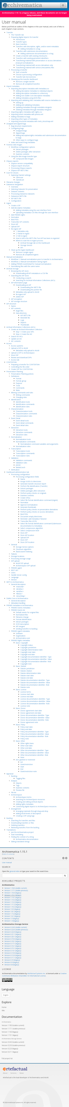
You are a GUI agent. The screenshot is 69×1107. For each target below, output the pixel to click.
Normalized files (22, 615)
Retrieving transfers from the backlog (25, 827)
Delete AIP (20, 297)
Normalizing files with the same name (25, 266)
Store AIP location (27, 535)
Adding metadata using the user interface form (33, 210)
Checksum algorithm (23, 549)
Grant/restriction (26, 764)
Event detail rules (22, 425)
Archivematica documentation (27, 839)
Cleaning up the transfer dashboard (24, 79)
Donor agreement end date (30, 713)
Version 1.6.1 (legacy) (12, 916)
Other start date (26, 746)
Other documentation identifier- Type (34, 750)
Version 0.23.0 (13, 1045)
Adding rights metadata (24, 804)
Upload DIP (15, 226)
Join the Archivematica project (22, 832)
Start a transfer (21, 72)
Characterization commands (26, 413)
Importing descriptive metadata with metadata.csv (30, 88)
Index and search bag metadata (23, 142)
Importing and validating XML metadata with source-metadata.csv (36, 100)
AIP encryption (16, 299)
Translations (11, 830)
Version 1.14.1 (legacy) (12, 897)
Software (19, 633)
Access (9, 343)
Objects (23, 322)
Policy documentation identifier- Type (34, 732)
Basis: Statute (21, 666)
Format (18, 378)
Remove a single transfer (25, 81)
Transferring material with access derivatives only (34, 65)
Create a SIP (15, 205)
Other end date (26, 748)
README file (25, 318)
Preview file (20, 790)
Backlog (14, 776)
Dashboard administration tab (17, 472)
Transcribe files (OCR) (28, 521)
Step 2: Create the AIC (24, 334)
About (5, 1073)
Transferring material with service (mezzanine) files (35, 67)
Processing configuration (20, 474)
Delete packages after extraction (28, 152)
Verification (15, 470)
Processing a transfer (19, 70)
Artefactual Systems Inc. (36, 973)
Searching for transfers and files (23, 820)
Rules (18, 390)
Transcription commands (25, 453)
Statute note (25, 687)
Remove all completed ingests (27, 254)
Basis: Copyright (22, 643)
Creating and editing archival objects (29, 802)
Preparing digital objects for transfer (24, 37)
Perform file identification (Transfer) (33, 486)
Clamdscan (20, 180)
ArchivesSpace (16, 795)
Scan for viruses (12, 173)
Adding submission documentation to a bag (36, 53)
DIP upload (15, 561)
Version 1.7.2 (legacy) (12, 914)
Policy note (24, 739)
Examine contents (22, 154)
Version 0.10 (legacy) (12, 960)
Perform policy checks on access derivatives (37, 512)
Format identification (23, 619)
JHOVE (18, 465)
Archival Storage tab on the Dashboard (35, 243)
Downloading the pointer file (31, 290)
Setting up (19, 102)
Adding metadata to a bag (30, 49)
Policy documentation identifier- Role (34, 736)
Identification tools (23, 402)
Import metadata (12, 86)
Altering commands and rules (22, 392)
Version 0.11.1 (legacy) (12, 958)
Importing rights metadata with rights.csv (26, 112)
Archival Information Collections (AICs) (20, 327)
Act (21, 762)
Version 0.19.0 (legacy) (12, 939)
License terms (25, 692)
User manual (7, 862)
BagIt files (19, 311)
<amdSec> (20, 591)
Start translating (17, 834)
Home (4, 1007)
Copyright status (26, 645)
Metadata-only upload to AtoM (27, 292)
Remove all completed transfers (28, 84)
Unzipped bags (21, 131)
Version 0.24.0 (13, 1042)
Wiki (3, 1010)
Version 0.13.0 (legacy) (12, 953)
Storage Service (26, 245)
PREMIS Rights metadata (20, 640)
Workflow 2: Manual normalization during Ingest (29, 261)
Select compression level (29, 530)
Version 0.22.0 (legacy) (12, 932)
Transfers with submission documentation (32, 51)
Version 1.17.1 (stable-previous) (16, 890)
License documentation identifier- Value (35, 701)
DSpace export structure (20, 166)
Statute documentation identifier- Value (35, 682)
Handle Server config (19, 575)
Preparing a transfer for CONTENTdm (25, 364)
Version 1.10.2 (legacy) (12, 907)
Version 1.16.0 (10, 1032)
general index (15, 871)
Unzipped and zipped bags (16, 124)
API (21, 247)
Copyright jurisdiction (28, 647)
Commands (20, 388)
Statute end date (26, 678)
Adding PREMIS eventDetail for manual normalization (31, 264)
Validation (14, 458)
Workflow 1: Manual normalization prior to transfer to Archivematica (37, 259)
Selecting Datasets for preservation (24, 189)
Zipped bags (20, 133)
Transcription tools (23, 451)
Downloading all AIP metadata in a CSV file (32, 273)
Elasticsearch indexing (24, 551)
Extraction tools (22, 430)
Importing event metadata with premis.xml (27, 114)
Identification (16, 399)
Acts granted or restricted (25, 760)
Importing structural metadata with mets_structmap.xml (32, 121)
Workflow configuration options (23, 147)
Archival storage (12, 269)
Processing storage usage (21, 558)
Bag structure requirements (21, 126)
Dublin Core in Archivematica (17, 598)
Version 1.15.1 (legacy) (12, 895)
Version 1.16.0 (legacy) (12, 893)
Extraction (15, 428)
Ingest (8, 203)
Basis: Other (20, 741)
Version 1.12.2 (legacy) (12, 902)
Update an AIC (16, 339)
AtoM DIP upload (22, 563)
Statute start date (27, 675)
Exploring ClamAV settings (21, 175)
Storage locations (17, 556)
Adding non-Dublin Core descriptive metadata (33, 95)
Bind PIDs (15, 219)
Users (13, 573)
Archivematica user (23, 638)
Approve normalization (29, 505)
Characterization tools (24, 411)
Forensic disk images (14, 145)
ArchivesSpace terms (23, 797)
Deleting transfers (18, 825)
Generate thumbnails (28, 507)
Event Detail (15, 418)
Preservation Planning (14, 371)
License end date (26, 696)
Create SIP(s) (25, 498)
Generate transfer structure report (33, 484)
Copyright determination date (31, 650)
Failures (14, 554)
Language (15, 577)
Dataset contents (17, 191)
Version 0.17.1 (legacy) (12, 943)
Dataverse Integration (14, 184)
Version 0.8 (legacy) (11, 965)
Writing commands (23, 395)
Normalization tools (23, 439)
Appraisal (9, 774)
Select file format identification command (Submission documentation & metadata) (40, 524)
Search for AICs (17, 336)
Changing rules (21, 397)
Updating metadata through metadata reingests (34, 107)
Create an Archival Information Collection (26, 329)
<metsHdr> (20, 587)
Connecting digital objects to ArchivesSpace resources (36, 806)
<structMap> (20, 596)
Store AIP (14, 224)
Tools (18, 385)
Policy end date (26, 729)
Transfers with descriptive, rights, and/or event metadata (37, 46)
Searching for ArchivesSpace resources (30, 799)
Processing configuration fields (27, 477)
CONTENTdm (11, 362)
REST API (14, 570)
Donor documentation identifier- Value (34, 717)
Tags (17, 785)
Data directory (21, 313)
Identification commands (25, 404)
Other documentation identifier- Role (34, 755)
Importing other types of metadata (24, 119)
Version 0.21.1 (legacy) (12, 934)
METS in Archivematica (15, 582)
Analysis (14, 781)
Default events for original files (27, 612)
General (14, 544)
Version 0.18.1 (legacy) (12, 941)
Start (22, 767)
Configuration (16, 201)
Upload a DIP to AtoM (19, 348)
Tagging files (20, 778)
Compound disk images (24, 159)
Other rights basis (27, 743)
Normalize (15, 217)
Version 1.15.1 (10, 1035)
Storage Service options (25, 547)
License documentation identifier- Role (35, 703)
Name (13, 306)
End (21, 769)
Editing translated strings (20, 841)
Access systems (17, 346)
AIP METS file (16, 198)
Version (14, 580)
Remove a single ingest (24, 252)
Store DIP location (27, 542)
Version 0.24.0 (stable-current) (15, 927)
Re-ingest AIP (16, 229)
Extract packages (22, 149)
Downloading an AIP (23, 285)
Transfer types (21, 42)
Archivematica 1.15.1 (14, 851)
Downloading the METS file (30, 287)
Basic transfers (21, 44)
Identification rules (23, 406)
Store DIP (14, 355)
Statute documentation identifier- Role (34, 685)
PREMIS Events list (18, 610)
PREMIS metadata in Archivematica (19, 605)
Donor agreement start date (31, 710)
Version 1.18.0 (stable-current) (15, 888)
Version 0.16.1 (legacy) (12, 946)
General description (18, 584)
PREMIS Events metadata (20, 608)
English (5, 995)
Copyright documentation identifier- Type (35, 657)
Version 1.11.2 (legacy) (12, 904)
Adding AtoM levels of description (28, 813)
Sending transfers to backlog (26, 629)
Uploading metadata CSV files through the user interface (37, 212)
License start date (27, 694)
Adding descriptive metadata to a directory (32, 93)
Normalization (16, 437)
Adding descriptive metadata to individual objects (34, 91)
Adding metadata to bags (20, 117)
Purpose (19, 383)
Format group (21, 381)
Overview (14, 187)
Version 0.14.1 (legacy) (12, 951)
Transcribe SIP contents (20, 222)
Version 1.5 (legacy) (11, 918)
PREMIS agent (16, 568)
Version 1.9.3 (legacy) (12, 909)
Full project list (7, 1058)
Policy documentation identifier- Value (34, 734)
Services (13, 1073)
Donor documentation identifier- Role (34, 720)
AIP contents (16, 308)
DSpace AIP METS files (19, 170)
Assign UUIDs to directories (30, 481)
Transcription (16, 449)
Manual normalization (14, 257)
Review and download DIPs (21, 357)
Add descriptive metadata (20, 208)
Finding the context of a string (22, 837)
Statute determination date (30, 673)
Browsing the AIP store (20, 271)
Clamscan (19, 177)
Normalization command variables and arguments (39, 444)
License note (25, 706)
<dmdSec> (20, 589)
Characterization (17, 409)
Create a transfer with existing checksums (31, 56)
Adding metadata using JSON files (28, 98)
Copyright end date (27, 654)
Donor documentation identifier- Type (34, 715)
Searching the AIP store (20, 276)
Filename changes (13, 182)
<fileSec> (19, 594)
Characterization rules (24, 416)
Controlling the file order (20, 367)
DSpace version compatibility (22, 163)
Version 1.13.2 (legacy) (12, 900)
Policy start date (26, 727)
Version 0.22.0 (10, 1048)
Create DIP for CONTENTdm (22, 369)
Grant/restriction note (28, 771)
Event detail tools (22, 421)
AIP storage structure (19, 301)
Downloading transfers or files (22, 823)
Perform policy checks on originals (33, 493)
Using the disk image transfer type (24, 156)
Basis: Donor (21, 708)
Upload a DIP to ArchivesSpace (22, 353)
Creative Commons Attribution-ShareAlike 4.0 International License (34, 974)
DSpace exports (12, 161)
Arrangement (16, 809)
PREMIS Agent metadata (20, 631)
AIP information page (19, 283)
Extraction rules (21, 435)
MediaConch (20, 467)
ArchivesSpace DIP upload (25, 565)
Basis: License (21, 689)
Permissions (20, 39)
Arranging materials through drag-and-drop (32, 811)
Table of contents (8, 854)
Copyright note (26, 664)
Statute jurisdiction (27, 668)
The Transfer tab (17, 35)
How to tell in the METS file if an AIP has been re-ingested (37, 238)
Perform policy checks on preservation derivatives (39, 509)
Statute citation (26, 671)
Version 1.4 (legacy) (11, 921)
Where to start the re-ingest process (29, 240)
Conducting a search (23, 278)
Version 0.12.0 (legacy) (12, 955)
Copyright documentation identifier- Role (35, 661)
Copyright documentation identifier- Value (36, 659)
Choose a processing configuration (29, 74)
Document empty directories (31, 516)
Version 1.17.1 (13, 1028)
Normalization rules (23, 446)
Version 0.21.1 (10, 1052)
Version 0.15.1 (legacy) (12, 948)
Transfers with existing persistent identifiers (32, 58)
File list (13, 792)
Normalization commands (25, 442)
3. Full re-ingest (21, 236)
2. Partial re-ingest (22, 233)
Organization (20, 636)
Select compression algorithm (31, 528)
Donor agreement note (29, 722)
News (21, 1073)
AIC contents (16, 341)
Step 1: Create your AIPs (25, 332)
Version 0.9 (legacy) (11, 962)
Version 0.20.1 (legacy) (12, 936)
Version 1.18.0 (13, 1025)
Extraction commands (24, 432)
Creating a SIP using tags (25, 816)
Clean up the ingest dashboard (22, 250)
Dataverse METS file (18, 196)
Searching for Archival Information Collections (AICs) (35, 280)
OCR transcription (22, 624)
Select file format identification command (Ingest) (39, 500)
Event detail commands (24, 423)
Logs (22, 320)
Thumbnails (24, 325)
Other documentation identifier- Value (34, 753)
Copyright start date (27, 652)
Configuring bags (17, 128)
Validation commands (24, 460)
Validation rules (21, 463)
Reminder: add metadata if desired (33, 519)
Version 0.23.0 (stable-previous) (16, 929)
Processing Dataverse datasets (23, 194)
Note (22, 757)
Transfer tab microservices (26, 77)
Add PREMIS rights (18, 215)
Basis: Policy (20, 725)
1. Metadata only (22, 231)
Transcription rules (23, 456)
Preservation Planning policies (22, 374)
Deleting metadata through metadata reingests (33, 110)
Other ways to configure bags (27, 140)
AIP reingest (20, 626)
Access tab (15, 360)
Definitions (15, 376)
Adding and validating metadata (28, 105)
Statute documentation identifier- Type (35, 680)
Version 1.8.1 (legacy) (12, 911)
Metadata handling (18, 603)
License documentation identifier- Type (35, 699)
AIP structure (11, 304)
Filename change (22, 617)
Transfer (9, 32)
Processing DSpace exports (21, 168)
